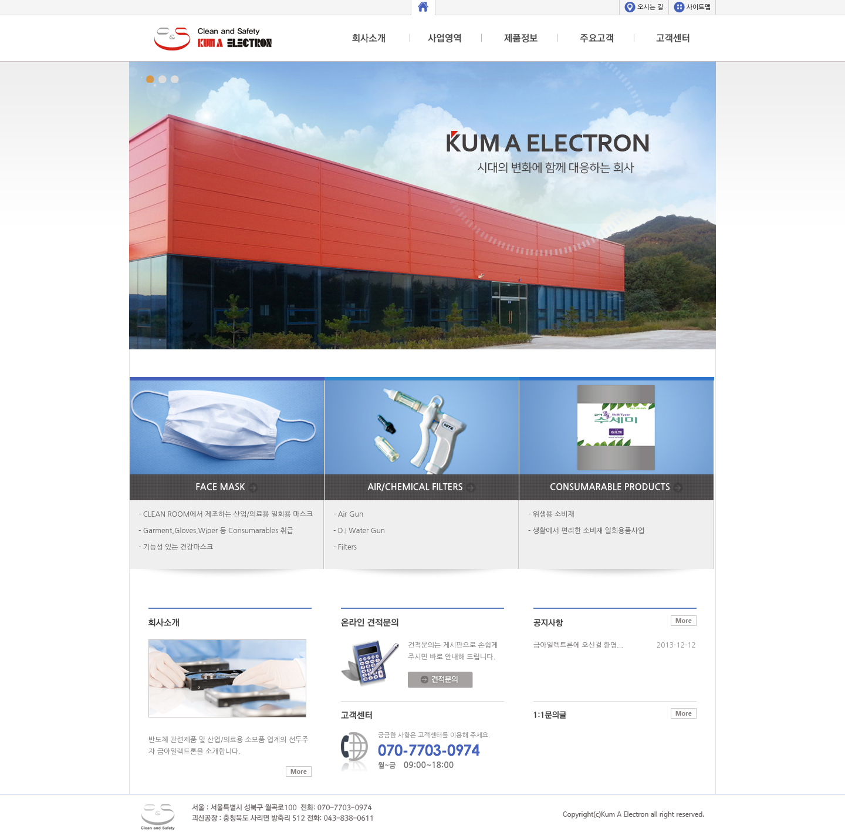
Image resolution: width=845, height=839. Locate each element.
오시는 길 (650, 7)
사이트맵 (699, 7)
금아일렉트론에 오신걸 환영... (578, 645)
